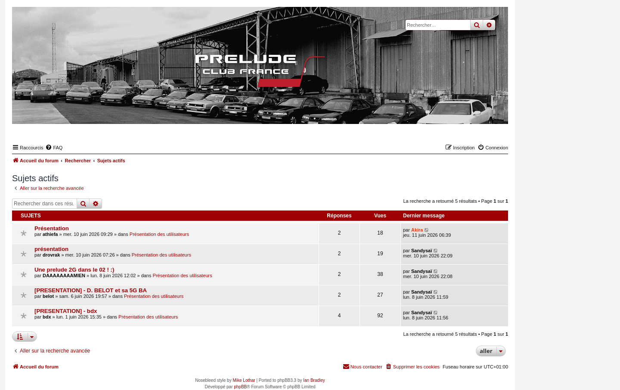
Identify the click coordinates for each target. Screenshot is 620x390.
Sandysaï (421, 250)
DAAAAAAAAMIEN (64, 275)
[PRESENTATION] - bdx (65, 311)
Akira (417, 229)
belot (48, 296)
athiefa (50, 234)
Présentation (51, 228)
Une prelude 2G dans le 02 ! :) (74, 269)
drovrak (51, 254)
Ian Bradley (314, 380)
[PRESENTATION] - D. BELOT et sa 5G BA (90, 290)
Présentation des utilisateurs (159, 234)
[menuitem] (53, 147)
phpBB (240, 386)
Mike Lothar (243, 380)
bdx (47, 316)
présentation (51, 249)
